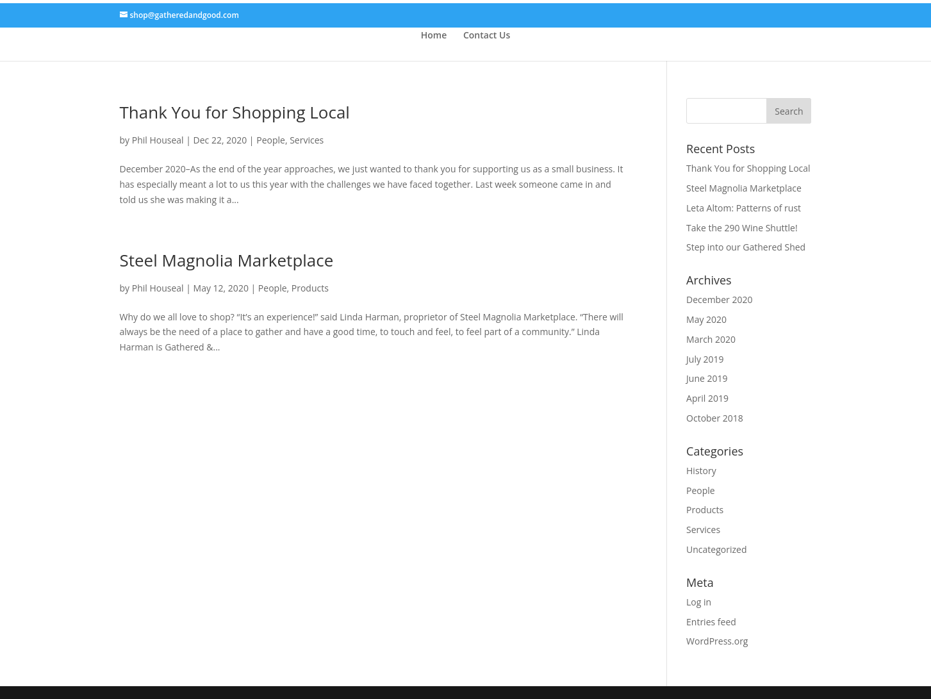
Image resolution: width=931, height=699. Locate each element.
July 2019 (705, 359)
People (270, 140)
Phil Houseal (158, 140)
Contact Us (486, 35)
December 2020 (719, 299)
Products (310, 288)
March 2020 (711, 339)
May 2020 (706, 319)
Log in (698, 602)
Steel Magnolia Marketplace (227, 260)
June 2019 (706, 378)
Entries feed (711, 622)
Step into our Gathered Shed (745, 247)
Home (434, 35)
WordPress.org (717, 641)
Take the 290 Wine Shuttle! (742, 228)
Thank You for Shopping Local (235, 112)
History (701, 471)
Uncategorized (716, 549)
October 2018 (714, 418)
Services (307, 140)
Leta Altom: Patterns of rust (743, 208)
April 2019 (707, 398)
